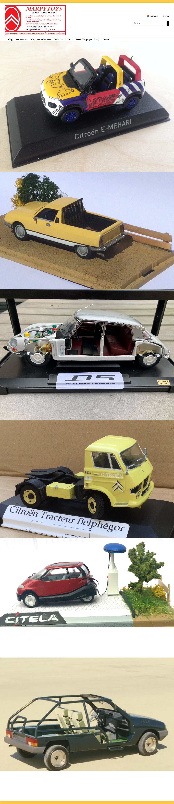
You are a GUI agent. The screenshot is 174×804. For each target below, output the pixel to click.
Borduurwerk (21, 39)
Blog (10, 39)
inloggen (166, 16)
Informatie (106, 39)
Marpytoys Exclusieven (41, 39)
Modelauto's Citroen (63, 39)
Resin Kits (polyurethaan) (87, 39)
